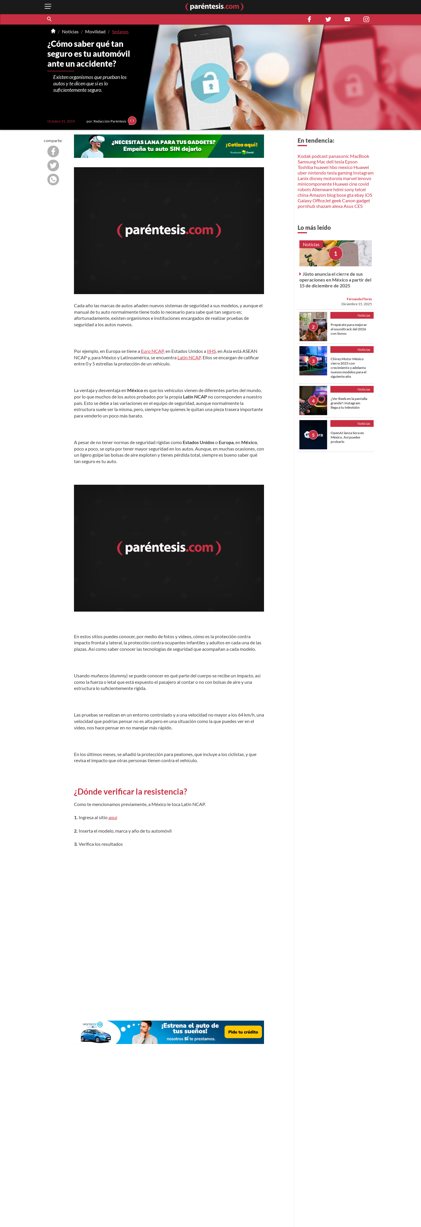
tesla (339, 161)
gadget (363, 200)
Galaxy (305, 200)
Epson (351, 161)
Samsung (307, 161)
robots (304, 189)
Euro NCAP (152, 351)
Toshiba (305, 167)
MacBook (359, 156)
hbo (333, 167)
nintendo (317, 172)
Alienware (322, 189)
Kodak (304, 156)
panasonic (339, 156)
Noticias (70, 31)
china (303, 195)
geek (336, 200)
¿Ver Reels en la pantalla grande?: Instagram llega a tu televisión (349, 403)
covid (363, 184)
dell (330, 161)
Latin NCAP (189, 357)
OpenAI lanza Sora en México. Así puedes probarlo (347, 437)
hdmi (338, 189)
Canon (349, 200)
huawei (321, 167)
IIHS (211, 351)
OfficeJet (322, 200)
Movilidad (95, 31)
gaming (345, 172)
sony (349, 189)
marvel (350, 178)
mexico (345, 167)
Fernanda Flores (359, 299)
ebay (359, 195)
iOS (368, 195)
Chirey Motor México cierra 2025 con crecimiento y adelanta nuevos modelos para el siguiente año (348, 368)
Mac (321, 161)
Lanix (303, 178)
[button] (49, 19)
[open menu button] (48, 6)
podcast (320, 156)
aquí (112, 817)
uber (302, 172)
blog (331, 195)
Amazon (317, 195)
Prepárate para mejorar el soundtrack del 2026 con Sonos (349, 329)
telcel (360, 189)
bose (341, 195)
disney (315, 178)
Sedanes (120, 31)
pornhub (306, 206)
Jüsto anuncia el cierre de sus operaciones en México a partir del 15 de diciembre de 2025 (335, 279)
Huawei (361, 167)
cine (353, 184)
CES (358, 206)
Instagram (363, 172)
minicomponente (315, 184)
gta (350, 195)
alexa (337, 206)
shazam (323, 206)
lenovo (364, 178)
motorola (332, 178)
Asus (348, 206)
